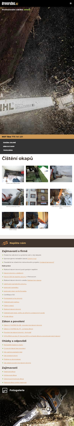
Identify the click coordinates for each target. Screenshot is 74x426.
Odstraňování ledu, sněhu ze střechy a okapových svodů (24, 313)
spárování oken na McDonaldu (15, 291)
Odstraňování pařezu (11, 302)
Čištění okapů (9, 306)
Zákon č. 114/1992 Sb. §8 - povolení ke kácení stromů (23, 325)
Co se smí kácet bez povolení (14, 348)
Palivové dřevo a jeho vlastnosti (15, 382)
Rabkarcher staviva (34, 280)
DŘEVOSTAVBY (9, 146)
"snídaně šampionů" (47, 262)
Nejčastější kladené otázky (13, 345)
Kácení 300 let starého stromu (15, 277)
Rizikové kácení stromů (12, 309)
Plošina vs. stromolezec (12, 359)
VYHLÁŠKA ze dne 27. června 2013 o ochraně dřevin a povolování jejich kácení (32, 336)
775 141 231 (17, 137)
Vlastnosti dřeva (9, 372)
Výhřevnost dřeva (10, 375)
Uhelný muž (31, 258)
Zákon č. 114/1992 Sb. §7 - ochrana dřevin (18, 329)
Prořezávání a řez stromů (13, 298)
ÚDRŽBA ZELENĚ (9, 142)
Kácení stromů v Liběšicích (13, 273)
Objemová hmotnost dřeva (14, 379)
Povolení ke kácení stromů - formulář (17, 332)
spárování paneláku (11, 287)
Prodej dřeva (8, 316)
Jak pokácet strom (11, 356)
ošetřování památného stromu (15, 284)
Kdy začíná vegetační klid (13, 352)
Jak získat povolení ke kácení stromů (17, 363)
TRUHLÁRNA (8, 150)
